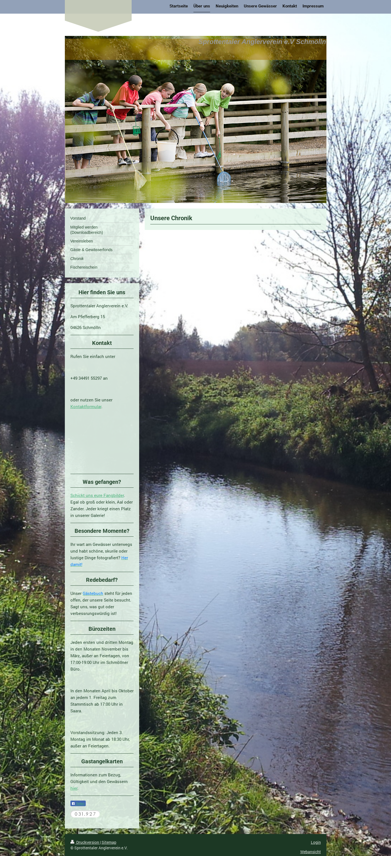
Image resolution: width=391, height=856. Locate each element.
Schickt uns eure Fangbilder (97, 495)
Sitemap (109, 842)
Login (316, 842)
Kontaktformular (85, 406)
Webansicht (310, 851)
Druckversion (85, 842)
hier (73, 788)
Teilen (78, 804)
